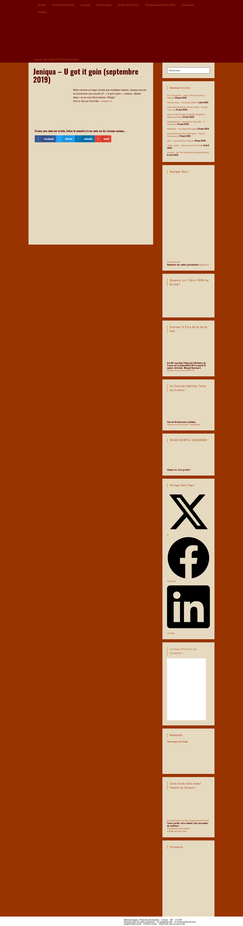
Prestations (188, 5)
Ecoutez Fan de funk (63, 5)
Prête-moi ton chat (177, 830)
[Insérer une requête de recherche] (188, 70)
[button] (45, 138)
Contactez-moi (188, 248)
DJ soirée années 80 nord (185, 920)
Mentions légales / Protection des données (141, 918)
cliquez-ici (204, 263)
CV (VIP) (178, 918)
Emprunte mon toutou (179, 827)
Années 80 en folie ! (128, 5)
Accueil (42, 5)
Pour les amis (103, 5)
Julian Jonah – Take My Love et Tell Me (184, 145)
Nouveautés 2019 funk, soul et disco (60, 59)
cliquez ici (106, 101)
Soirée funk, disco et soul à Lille (172, 923)
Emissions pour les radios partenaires (139, 920)
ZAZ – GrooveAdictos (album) (180, 140)
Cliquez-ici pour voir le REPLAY (180, 369)
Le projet (85, 5)
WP (171, 918)
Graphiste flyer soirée (132, 923)
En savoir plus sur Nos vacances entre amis (188, 819)
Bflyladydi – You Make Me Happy (181, 128)
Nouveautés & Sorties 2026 (160, 5)
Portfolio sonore (150, 923)
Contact (42, 12)
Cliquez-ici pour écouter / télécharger (183, 423)
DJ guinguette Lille (164, 920)
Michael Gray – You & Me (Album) (182, 102)
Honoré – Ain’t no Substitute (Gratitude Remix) (187, 152)
